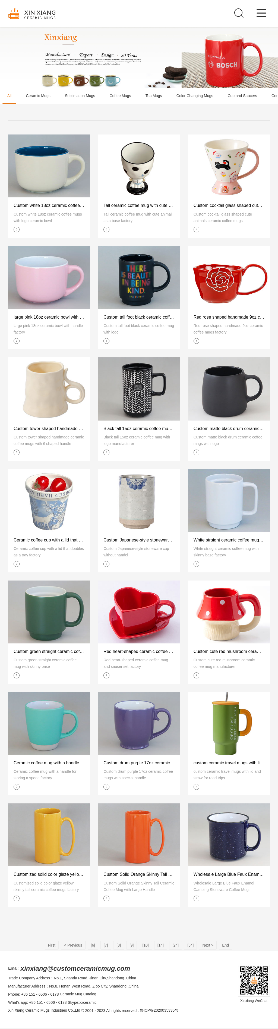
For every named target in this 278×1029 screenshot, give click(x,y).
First (51, 946)
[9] (131, 946)
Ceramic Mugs (39, 96)
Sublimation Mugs (82, 96)
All (10, 96)
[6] (93, 946)
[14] (160, 946)
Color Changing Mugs (199, 96)
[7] (106, 946)
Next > (207, 946)
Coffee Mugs (123, 96)
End (225, 946)
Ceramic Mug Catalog (78, 995)
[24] (175, 946)
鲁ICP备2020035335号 (159, 1011)
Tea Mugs (157, 96)
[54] (190, 946)
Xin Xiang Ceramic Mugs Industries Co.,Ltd (44, 1011)
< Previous (73, 946)
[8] (118, 946)
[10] (145, 946)
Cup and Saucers (247, 96)
